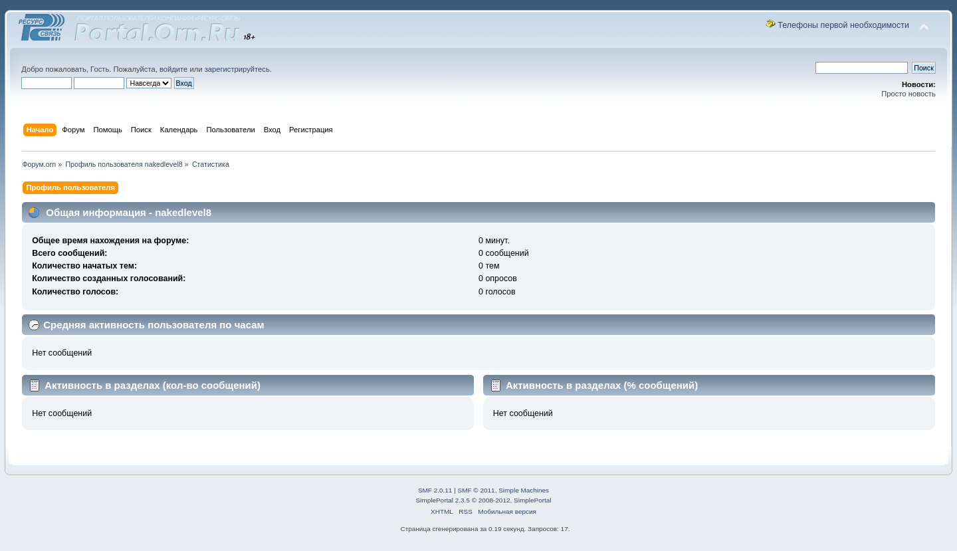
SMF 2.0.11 (435, 490)
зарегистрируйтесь (237, 69)
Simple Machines (523, 490)
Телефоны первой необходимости (843, 25)
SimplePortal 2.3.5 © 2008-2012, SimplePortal (483, 500)
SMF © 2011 (476, 490)
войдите (173, 69)
